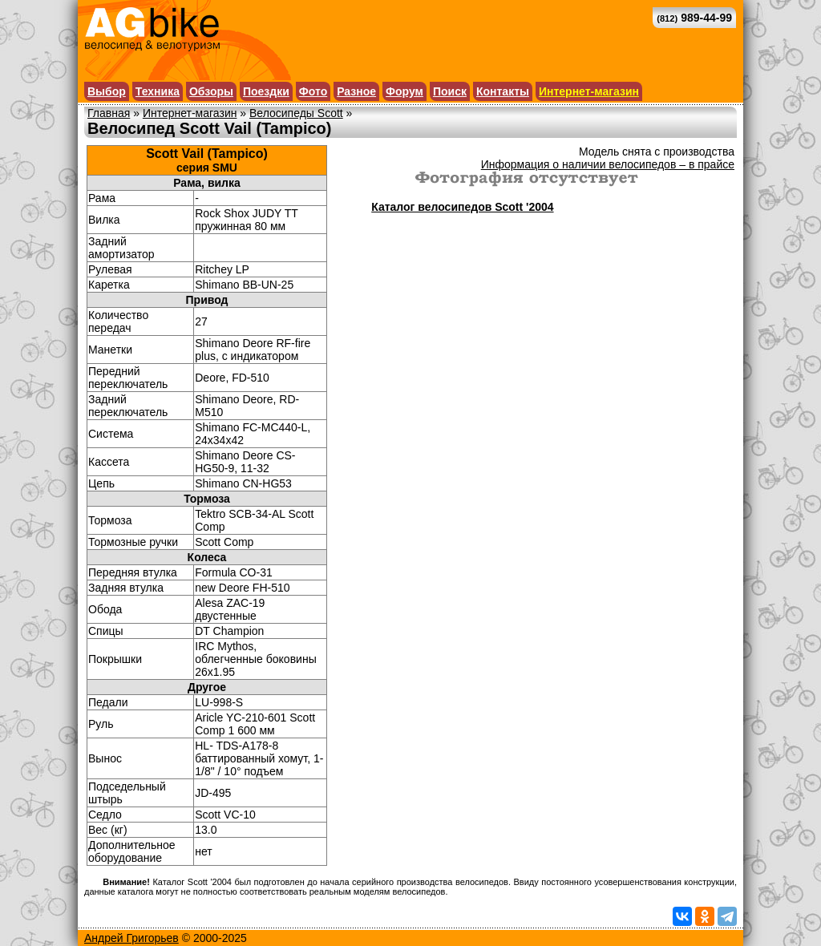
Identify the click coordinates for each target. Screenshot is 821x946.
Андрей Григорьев (131, 938)
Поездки (266, 91)
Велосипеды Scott (296, 113)
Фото (313, 91)
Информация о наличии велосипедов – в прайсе (607, 164)
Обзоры (211, 91)
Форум (404, 91)
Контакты (502, 91)
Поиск (450, 91)
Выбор (106, 91)
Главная (108, 113)
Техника (157, 91)
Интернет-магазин (589, 91)
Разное (356, 91)
